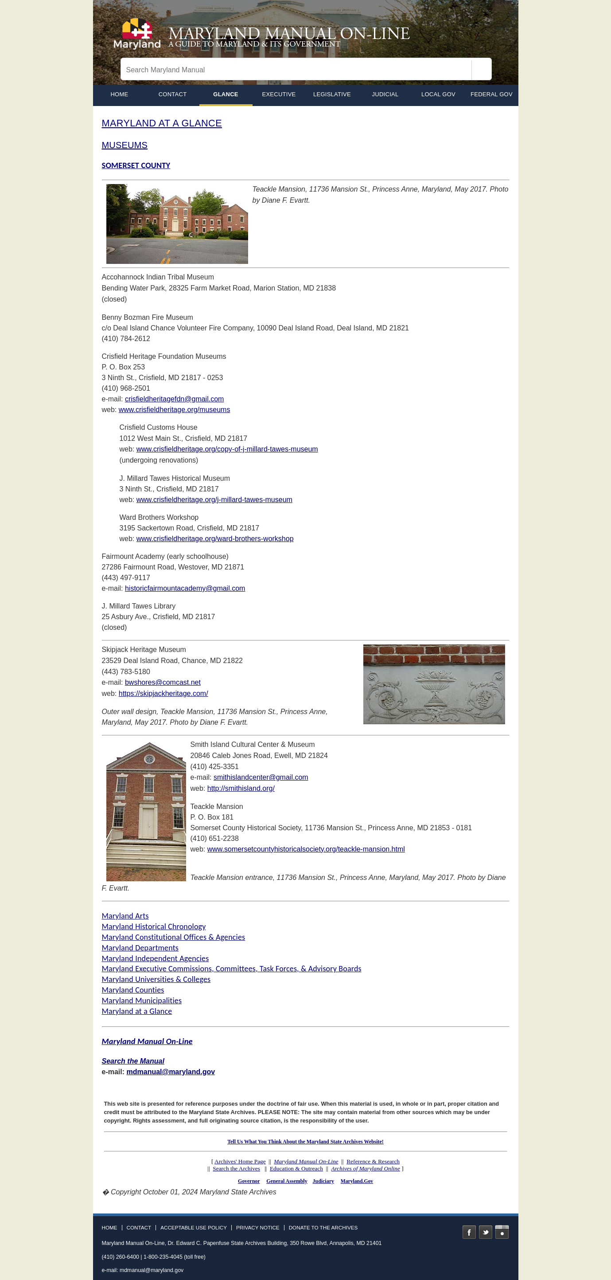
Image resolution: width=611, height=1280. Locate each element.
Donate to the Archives (323, 1227)
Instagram (502, 1232)
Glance (225, 94)
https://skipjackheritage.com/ (163, 693)
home (119, 94)
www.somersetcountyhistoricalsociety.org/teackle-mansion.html (306, 849)
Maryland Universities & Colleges (156, 979)
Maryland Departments (140, 948)
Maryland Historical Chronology (154, 926)
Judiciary (323, 1181)
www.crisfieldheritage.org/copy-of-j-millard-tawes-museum (227, 449)
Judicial (385, 94)
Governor (249, 1181)
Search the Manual (133, 1061)
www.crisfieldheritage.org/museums (174, 409)
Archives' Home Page (240, 1161)
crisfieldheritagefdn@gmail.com (174, 399)
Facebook (469, 1232)
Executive (279, 94)
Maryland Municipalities (142, 1000)
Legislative (332, 94)
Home (109, 1227)
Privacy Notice (258, 1227)
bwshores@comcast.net (163, 682)
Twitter (486, 1232)
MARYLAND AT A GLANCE (162, 123)
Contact (173, 94)
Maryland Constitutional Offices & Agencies (173, 937)
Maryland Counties (133, 990)
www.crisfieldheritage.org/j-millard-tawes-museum (214, 499)
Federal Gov (492, 94)
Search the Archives (236, 1168)
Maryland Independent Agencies (155, 958)
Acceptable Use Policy (193, 1227)
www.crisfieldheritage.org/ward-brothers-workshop (215, 538)
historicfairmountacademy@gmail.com (185, 588)
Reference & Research (373, 1161)
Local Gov (438, 94)
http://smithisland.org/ (241, 788)
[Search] (481, 70)
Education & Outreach (296, 1168)
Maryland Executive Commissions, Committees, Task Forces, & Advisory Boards (232, 969)
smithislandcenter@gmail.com (261, 777)
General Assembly (286, 1181)
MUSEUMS (125, 145)
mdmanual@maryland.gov (171, 1072)
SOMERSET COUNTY (136, 165)
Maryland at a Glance (137, 1011)
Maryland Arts (125, 916)
